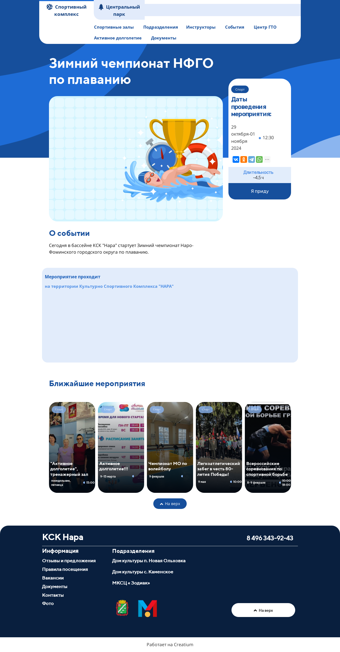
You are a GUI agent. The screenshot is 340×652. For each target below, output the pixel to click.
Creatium (183, 644)
